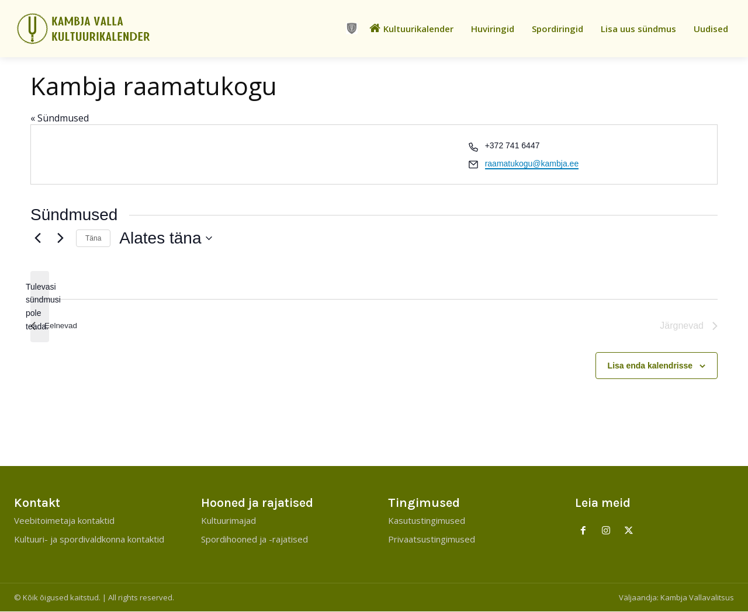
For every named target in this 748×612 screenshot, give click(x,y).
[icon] (352, 28)
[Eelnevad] (37, 238)
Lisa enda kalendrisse (650, 365)
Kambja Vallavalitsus (697, 598)
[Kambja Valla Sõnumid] (93, 28)
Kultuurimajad (228, 521)
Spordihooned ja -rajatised (254, 539)
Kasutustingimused (426, 521)
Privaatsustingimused (431, 539)
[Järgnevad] (60, 238)
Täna (93, 238)
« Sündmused (59, 118)
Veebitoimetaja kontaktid (64, 521)
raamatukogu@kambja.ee (532, 163)
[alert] (39, 307)
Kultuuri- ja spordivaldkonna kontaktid (89, 539)
